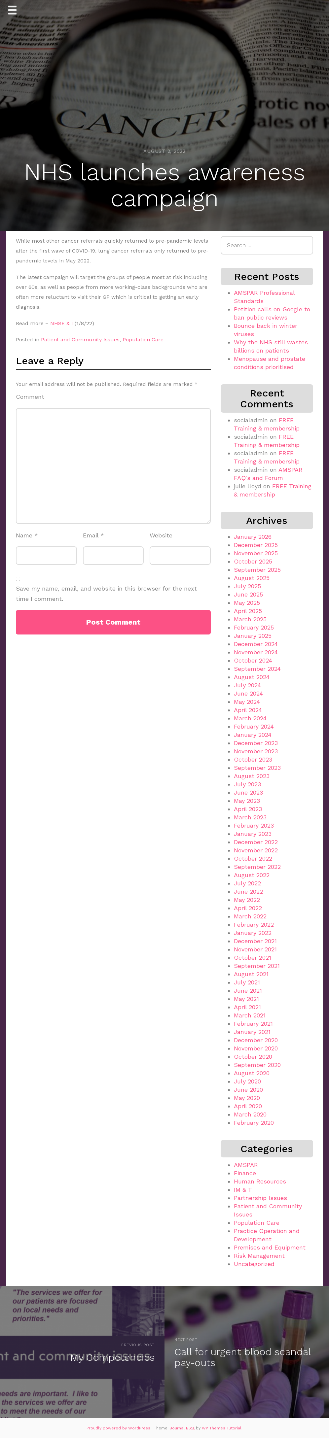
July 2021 (247, 982)
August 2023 (252, 775)
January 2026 (253, 536)
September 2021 (257, 965)
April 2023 (248, 808)
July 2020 (247, 1081)
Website (161, 535)
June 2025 (248, 594)
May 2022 (247, 899)
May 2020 (247, 1097)
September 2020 (257, 1064)
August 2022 (252, 875)
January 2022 (253, 932)
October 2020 (253, 1056)
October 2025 (253, 561)
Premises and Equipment (270, 1247)
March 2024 (250, 718)
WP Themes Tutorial (221, 1428)
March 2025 (250, 619)
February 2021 (253, 1023)
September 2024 (257, 668)
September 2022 (257, 866)
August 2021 (251, 974)
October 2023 (253, 759)
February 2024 (254, 726)
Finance (245, 1173)
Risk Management (259, 1255)
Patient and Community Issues (80, 339)
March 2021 (250, 1015)
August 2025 (252, 577)
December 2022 (256, 842)
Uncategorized (254, 1263)
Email (93, 535)
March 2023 (250, 817)
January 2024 (253, 734)
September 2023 (257, 767)
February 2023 (254, 825)
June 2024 (248, 693)
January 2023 (253, 833)
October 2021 (252, 957)
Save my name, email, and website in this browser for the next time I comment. (106, 593)
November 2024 (256, 652)
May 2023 (247, 800)
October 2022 (253, 858)
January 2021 (252, 1031)
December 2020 (256, 1040)
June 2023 (248, 792)
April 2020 (248, 1106)
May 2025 (247, 602)
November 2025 (256, 553)
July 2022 (247, 883)
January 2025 (253, 635)
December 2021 (255, 941)
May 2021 (246, 998)
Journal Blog (183, 1428)
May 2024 (247, 701)
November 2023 (256, 751)
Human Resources (260, 1181)
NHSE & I (61, 323)
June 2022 (248, 891)
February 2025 (254, 627)
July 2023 (247, 784)
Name (27, 535)
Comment (30, 396)
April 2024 (248, 709)
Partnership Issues (260, 1197)
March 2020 (250, 1114)
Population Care (143, 339)
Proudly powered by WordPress (119, 1428)
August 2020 (252, 1073)
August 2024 (252, 676)
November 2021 (255, 949)
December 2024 (256, 643)
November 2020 (256, 1048)
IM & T (243, 1189)
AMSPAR (246, 1164)
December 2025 (256, 544)
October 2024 (253, 660)
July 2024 (247, 685)
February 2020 (254, 1122)
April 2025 (248, 610)
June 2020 (248, 1089)
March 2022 (250, 916)
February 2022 (254, 924)
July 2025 (247, 586)
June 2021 (248, 990)
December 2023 (256, 742)
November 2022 (256, 850)
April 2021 (247, 1007)
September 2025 (257, 569)
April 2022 (248, 908)
